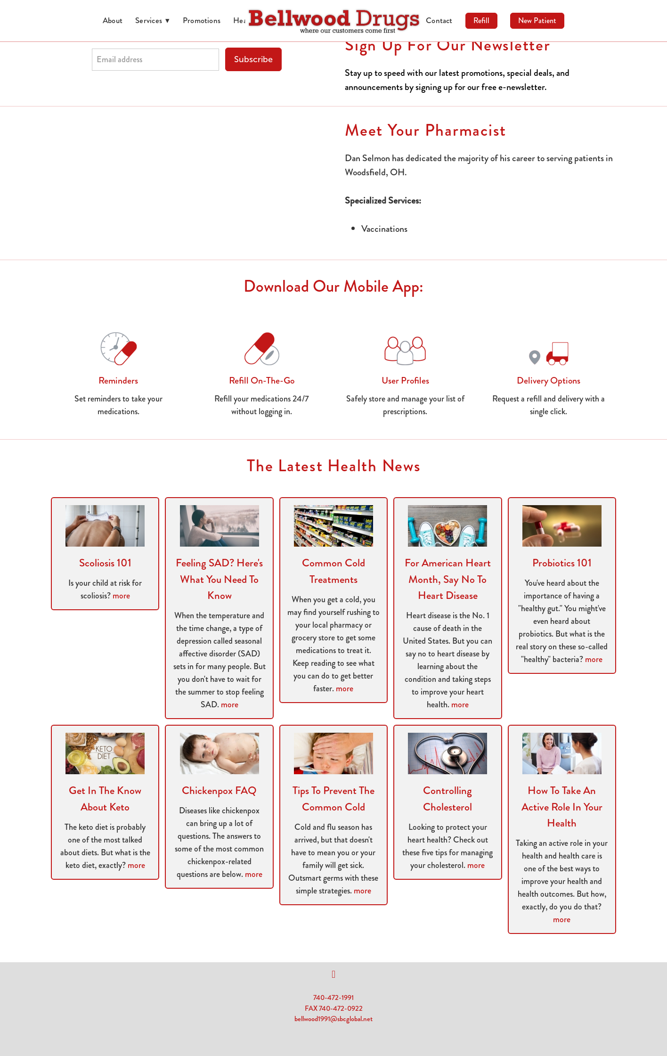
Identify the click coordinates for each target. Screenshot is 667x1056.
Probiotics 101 (562, 563)
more (121, 595)
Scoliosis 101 (105, 563)
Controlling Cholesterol (447, 799)
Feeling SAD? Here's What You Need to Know (219, 579)
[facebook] (333, 974)
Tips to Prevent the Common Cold (333, 799)
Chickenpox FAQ (219, 790)
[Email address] (155, 60)
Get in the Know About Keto (105, 799)
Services (152, 20)
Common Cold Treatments (333, 571)
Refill (481, 20)
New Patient (537, 20)
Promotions (201, 20)
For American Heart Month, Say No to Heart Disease (448, 579)
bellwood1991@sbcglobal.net (333, 1019)
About (112, 20)
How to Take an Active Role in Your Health (561, 807)
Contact (439, 20)
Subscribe (253, 59)
